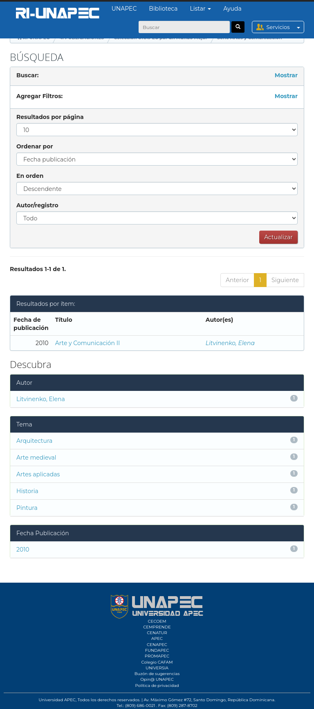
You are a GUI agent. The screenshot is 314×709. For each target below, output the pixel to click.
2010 (22, 549)
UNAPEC (124, 8)
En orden (29, 175)
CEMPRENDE (156, 627)
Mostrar (286, 75)
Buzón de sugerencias (157, 673)
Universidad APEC (57, 699)
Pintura (27, 508)
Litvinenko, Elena (230, 343)
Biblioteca (163, 8)
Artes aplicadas (38, 474)
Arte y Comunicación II (87, 343)
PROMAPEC (157, 656)
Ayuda (232, 8)
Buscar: (27, 75)
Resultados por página (50, 117)
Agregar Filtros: (39, 96)
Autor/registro (37, 205)
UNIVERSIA (157, 668)
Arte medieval (36, 457)
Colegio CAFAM (157, 662)
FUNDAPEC (157, 650)
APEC (157, 638)
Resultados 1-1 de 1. (38, 269)
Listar (200, 8)
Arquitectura (34, 440)
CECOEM (157, 621)
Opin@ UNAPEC (157, 679)
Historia (27, 491)
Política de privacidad (157, 685)
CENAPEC (157, 644)
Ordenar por (34, 146)
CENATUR (157, 632)
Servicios (285, 27)
